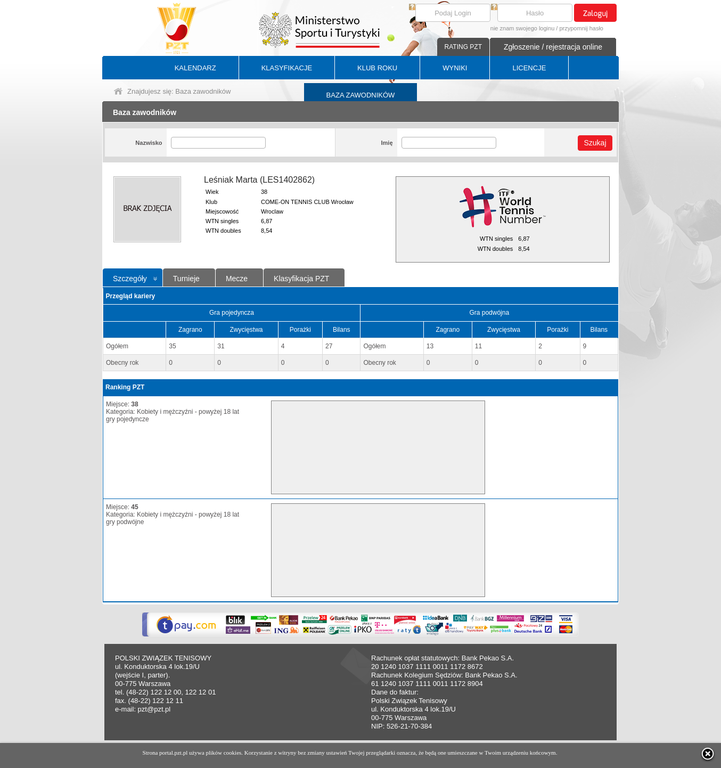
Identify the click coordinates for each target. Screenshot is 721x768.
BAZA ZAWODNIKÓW (360, 95)
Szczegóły (130, 278)
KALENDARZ (195, 68)
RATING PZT (463, 47)
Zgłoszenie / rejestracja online (553, 47)
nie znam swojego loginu (522, 28)
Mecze (237, 278)
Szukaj (595, 142)
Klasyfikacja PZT (301, 278)
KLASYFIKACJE (286, 68)
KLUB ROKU (377, 68)
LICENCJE (529, 68)
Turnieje (186, 278)
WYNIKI (455, 68)
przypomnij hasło (581, 28)
